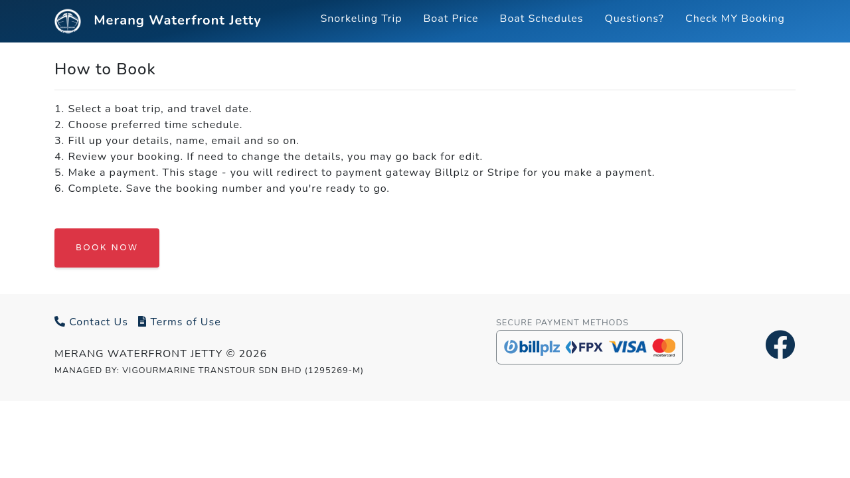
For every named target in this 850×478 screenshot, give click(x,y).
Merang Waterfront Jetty (158, 21)
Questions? (634, 18)
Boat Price (451, 18)
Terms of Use (179, 322)
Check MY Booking (735, 18)
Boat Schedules (542, 18)
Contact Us (91, 322)
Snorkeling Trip (361, 18)
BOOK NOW (107, 247)
